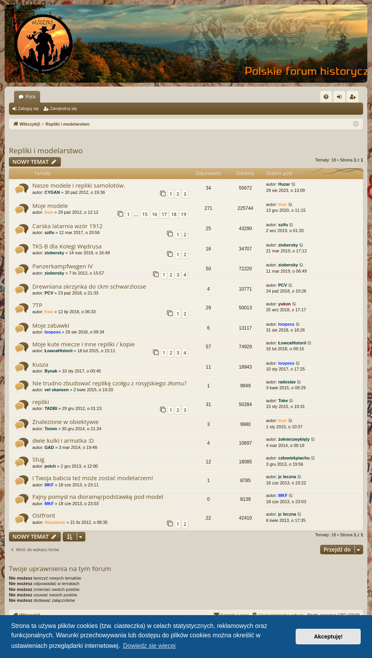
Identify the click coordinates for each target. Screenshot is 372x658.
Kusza (40, 364)
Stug (38, 459)
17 (164, 214)
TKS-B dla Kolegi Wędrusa (67, 246)
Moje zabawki (50, 325)
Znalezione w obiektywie (65, 422)
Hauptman (54, 522)
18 (173, 214)
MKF (49, 484)
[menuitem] (326, 97)
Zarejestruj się (63, 108)
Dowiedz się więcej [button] (149, 645)
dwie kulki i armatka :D (63, 440)
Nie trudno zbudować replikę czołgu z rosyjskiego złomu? (109, 383)
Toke (283, 400)
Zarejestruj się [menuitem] (354, 98)
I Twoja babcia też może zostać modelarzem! (92, 478)
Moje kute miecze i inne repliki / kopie (83, 344)
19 (183, 214)
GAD (49, 447)
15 (145, 214)
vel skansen (56, 389)
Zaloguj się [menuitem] (341, 98)
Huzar (284, 184)
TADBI (50, 408)
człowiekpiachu (294, 458)
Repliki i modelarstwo (46, 150)
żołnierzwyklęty (294, 439)
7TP (37, 305)
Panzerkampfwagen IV (62, 266)
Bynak (50, 371)
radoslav (287, 382)
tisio (48, 212)
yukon (284, 304)
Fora (30, 96)
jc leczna (287, 476)
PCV (48, 293)
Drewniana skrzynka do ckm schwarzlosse (89, 286)
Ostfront (43, 515)
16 (154, 214)
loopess (52, 332)
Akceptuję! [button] (328, 636)
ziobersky (54, 252)
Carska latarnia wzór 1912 (67, 226)
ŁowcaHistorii (58, 350)
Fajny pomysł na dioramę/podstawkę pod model (97, 496)
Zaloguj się (28, 108)
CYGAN (52, 192)
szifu (49, 232)
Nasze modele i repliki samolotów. (78, 185)
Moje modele (50, 205)
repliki (40, 402)
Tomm (50, 428)
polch (50, 466)
